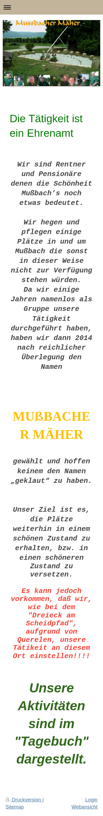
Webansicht (84, 807)
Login (91, 800)
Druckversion (23, 800)
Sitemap (14, 807)
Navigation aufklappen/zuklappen (51, 7)
